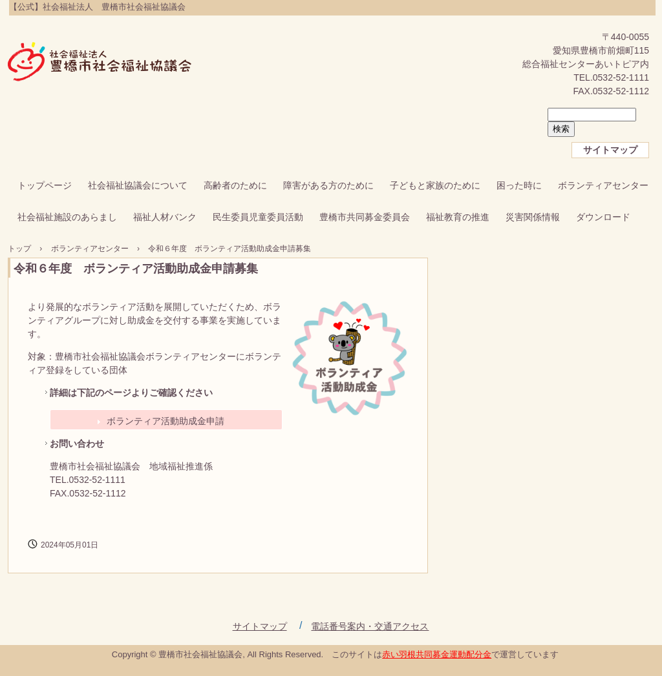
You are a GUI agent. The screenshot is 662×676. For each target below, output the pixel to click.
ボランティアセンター (603, 185)
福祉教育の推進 (457, 217)
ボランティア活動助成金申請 (165, 421)
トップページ (44, 185)
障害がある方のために (328, 185)
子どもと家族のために (435, 185)
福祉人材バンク (165, 217)
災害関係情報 (533, 217)
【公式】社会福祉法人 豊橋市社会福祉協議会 (100, 62)
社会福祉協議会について (137, 185)
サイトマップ (610, 150)
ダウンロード (603, 217)
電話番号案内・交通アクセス (370, 626)
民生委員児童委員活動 (258, 217)
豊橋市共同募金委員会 (364, 217)
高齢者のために (235, 185)
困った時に (519, 185)
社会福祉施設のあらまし (67, 217)
